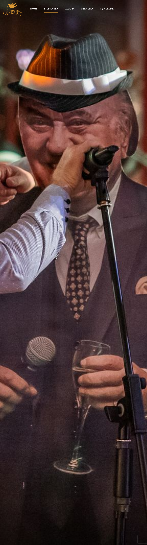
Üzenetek (87, 9)
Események (51, 9)
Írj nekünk (107, 9)
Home (33, 9)
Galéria (69, 9)
